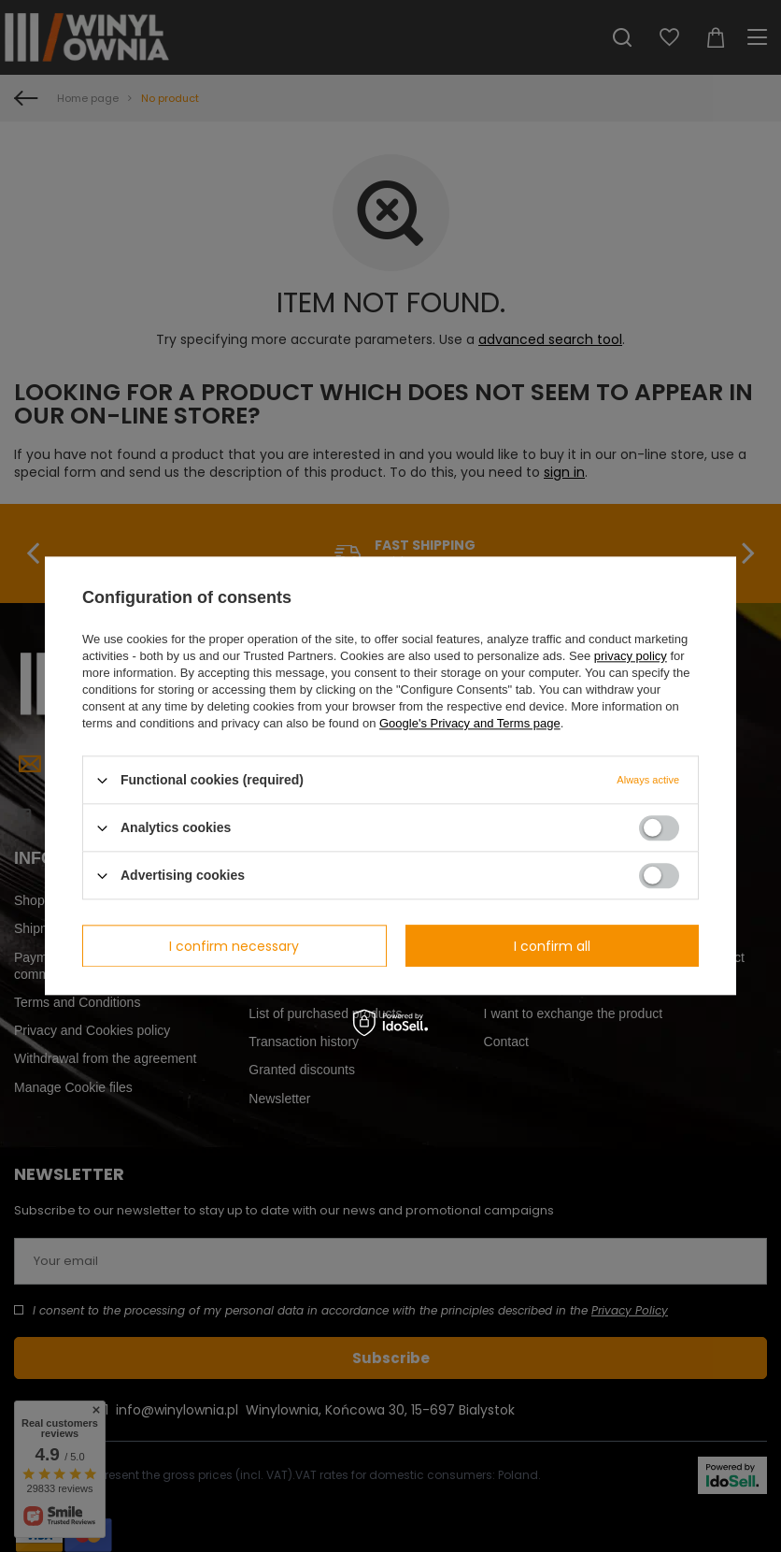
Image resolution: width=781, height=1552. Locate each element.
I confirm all (552, 946)
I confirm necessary (234, 946)
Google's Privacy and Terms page (470, 723)
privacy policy (630, 656)
